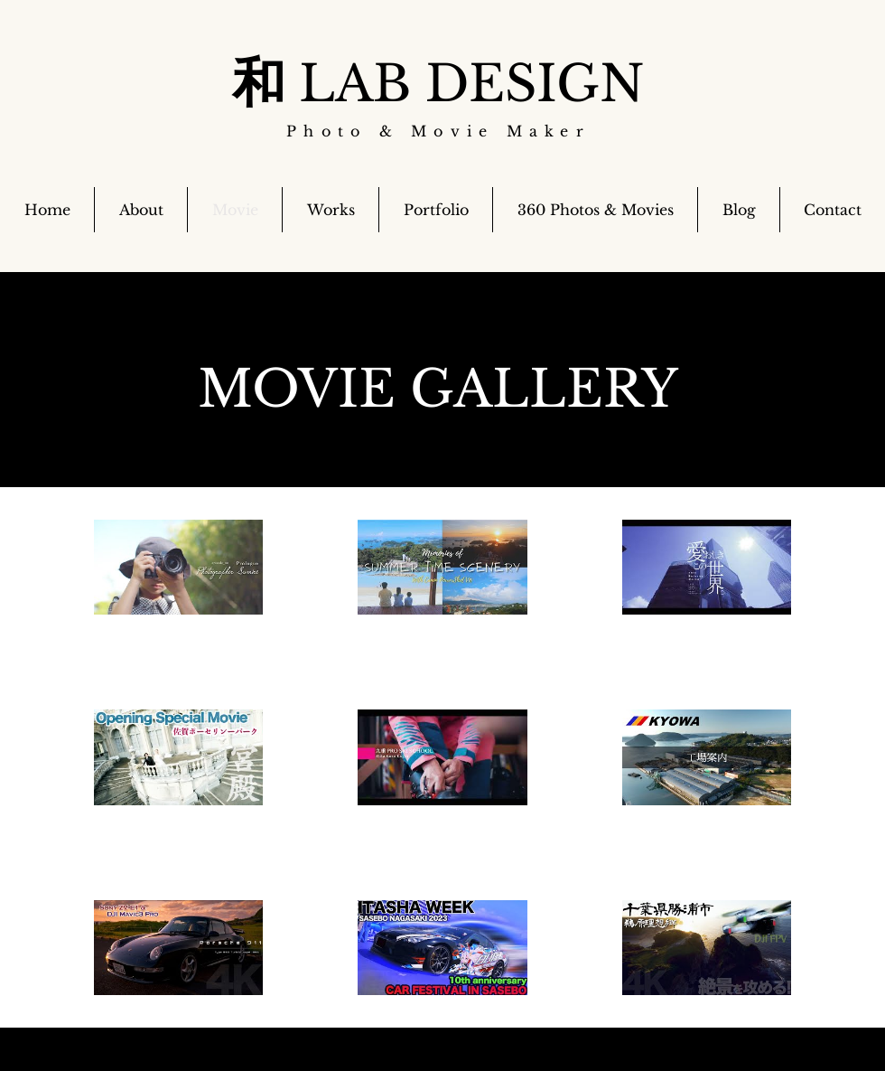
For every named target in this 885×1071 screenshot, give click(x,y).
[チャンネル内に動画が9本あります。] (442, 757)
